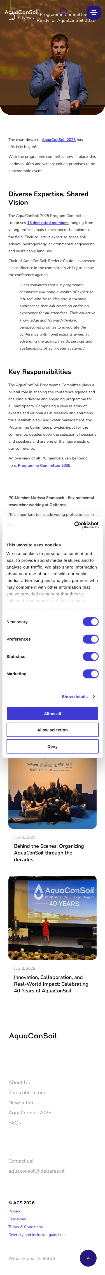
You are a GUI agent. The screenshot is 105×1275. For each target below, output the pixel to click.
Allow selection (52, 729)
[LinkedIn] (28, 1059)
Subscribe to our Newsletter (26, 1097)
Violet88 (46, 1258)
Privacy (14, 1211)
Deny (52, 746)
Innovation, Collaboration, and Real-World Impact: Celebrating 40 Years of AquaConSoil (51, 984)
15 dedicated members (48, 222)
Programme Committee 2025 (44, 465)
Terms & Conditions (25, 1226)
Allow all (52, 713)
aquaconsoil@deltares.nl (36, 1170)
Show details (75, 696)
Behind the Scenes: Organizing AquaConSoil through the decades (49, 852)
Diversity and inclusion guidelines (37, 1234)
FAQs (14, 1122)
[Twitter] (12, 1059)
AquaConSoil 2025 (59, 139)
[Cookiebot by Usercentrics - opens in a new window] (75, 525)
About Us (19, 1082)
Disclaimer (17, 1218)
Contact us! (20, 1160)
